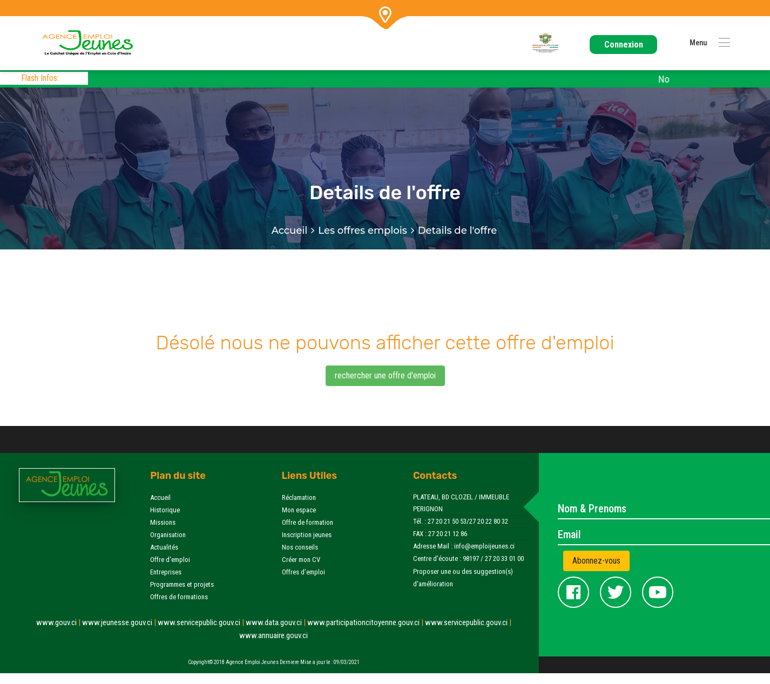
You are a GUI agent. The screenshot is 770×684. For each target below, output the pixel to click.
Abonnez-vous (596, 561)
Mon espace (299, 510)
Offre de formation (307, 522)
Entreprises (165, 572)
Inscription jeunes (307, 535)
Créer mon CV (301, 560)
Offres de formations (179, 597)
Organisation (168, 535)
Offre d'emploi (170, 560)
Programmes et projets (182, 584)
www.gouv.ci (59, 622)
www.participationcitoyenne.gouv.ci (366, 622)
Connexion (623, 44)
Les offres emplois (362, 230)
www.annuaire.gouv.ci (273, 635)
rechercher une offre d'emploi (385, 375)
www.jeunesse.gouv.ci (120, 622)
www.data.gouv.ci (276, 622)
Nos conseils (300, 547)
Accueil (290, 230)
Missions (162, 522)
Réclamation (299, 497)
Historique (165, 510)
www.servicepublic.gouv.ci (202, 622)
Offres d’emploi (303, 572)
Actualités (164, 547)
